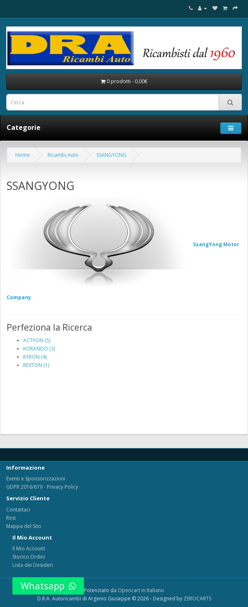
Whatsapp (48, 585)
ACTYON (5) (36, 340)
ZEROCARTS (197, 598)
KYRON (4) (35, 356)
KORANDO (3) (39, 348)
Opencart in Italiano (141, 590)
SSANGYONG (111, 154)
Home (22, 154)
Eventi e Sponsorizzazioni (35, 478)
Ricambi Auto (63, 154)
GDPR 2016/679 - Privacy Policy (42, 486)
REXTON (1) (36, 365)
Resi (11, 517)
